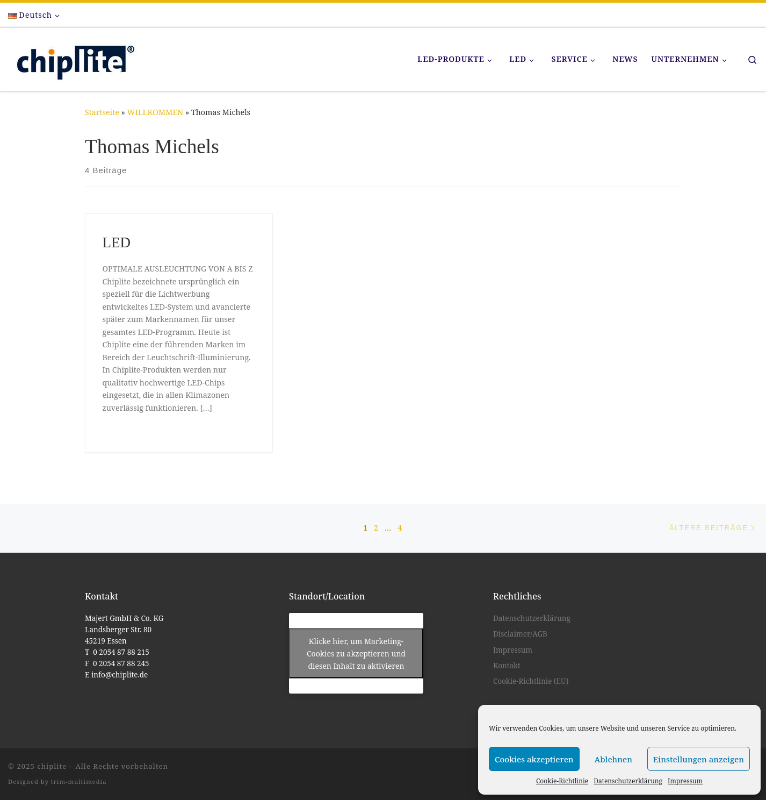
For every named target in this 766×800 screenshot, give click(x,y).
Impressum (685, 780)
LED (117, 242)
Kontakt (507, 665)
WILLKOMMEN (155, 112)
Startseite (102, 112)
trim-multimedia (79, 781)
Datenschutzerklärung (628, 780)
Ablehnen (613, 759)
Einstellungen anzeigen (698, 759)
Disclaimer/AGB (520, 634)
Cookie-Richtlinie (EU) (530, 681)
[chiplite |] (72, 57)
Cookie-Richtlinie (562, 780)
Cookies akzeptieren (534, 759)
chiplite (52, 766)
